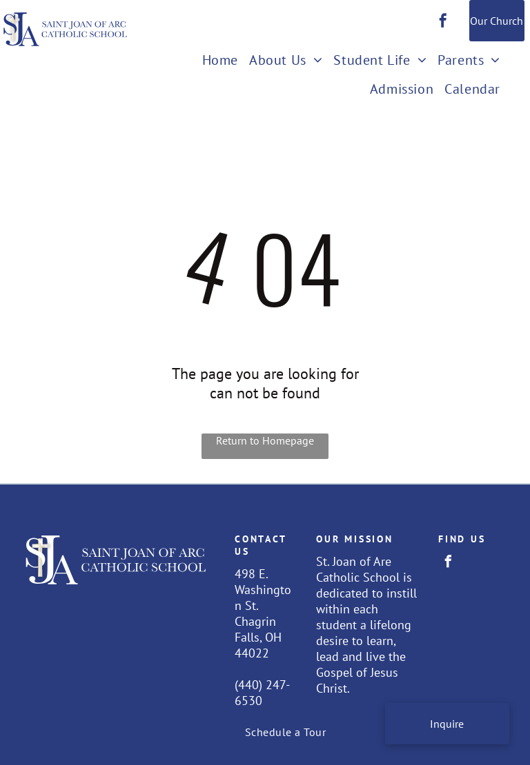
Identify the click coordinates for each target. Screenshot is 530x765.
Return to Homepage (265, 440)
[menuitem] (220, 61)
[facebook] (443, 22)
